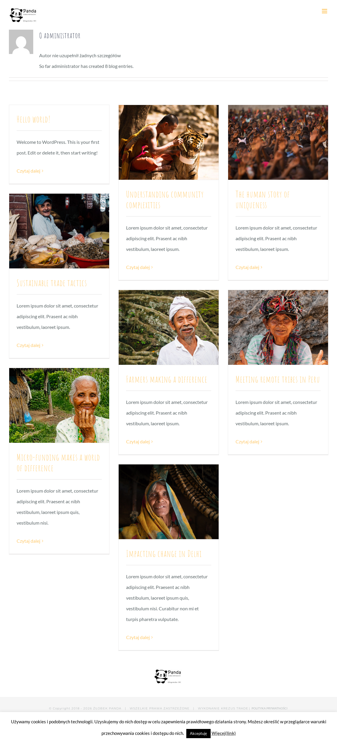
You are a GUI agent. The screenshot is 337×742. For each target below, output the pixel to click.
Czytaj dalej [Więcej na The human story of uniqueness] (247, 267)
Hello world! (34, 119)
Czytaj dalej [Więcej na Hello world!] (28, 170)
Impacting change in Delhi (164, 553)
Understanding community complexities (165, 199)
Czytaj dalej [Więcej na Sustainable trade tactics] (28, 345)
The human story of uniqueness (263, 199)
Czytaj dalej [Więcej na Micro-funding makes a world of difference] (28, 541)
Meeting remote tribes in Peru (278, 379)
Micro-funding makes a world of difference (58, 462)
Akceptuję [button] (198, 733)
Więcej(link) (224, 733)
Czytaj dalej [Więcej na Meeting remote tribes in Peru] (247, 441)
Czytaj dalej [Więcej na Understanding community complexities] (138, 267)
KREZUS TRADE (234, 708)
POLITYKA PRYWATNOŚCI (270, 708)
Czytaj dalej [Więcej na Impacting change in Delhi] (138, 637)
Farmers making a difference (166, 379)
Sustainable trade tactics (52, 282)
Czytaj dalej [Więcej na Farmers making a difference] (138, 441)
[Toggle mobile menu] (325, 11)
